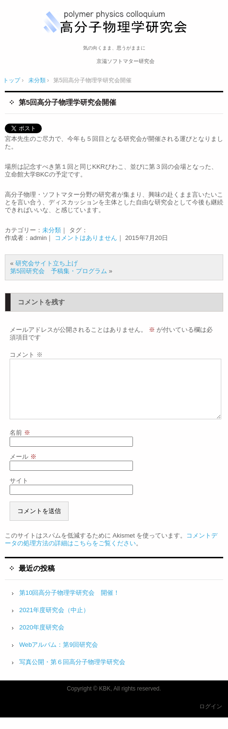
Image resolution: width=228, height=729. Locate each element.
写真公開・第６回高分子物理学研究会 (72, 673)
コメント (26, 354)
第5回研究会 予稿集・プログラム (58, 271)
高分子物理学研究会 (117, 23)
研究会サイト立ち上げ (46, 263)
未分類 (51, 230)
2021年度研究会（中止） (54, 621)
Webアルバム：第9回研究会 (58, 656)
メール (23, 468)
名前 (20, 444)
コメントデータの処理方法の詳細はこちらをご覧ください (111, 550)
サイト (19, 492)
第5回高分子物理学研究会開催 (67, 102)
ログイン (210, 718)
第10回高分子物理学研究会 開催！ (69, 604)
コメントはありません (86, 237)
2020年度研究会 (41, 638)
